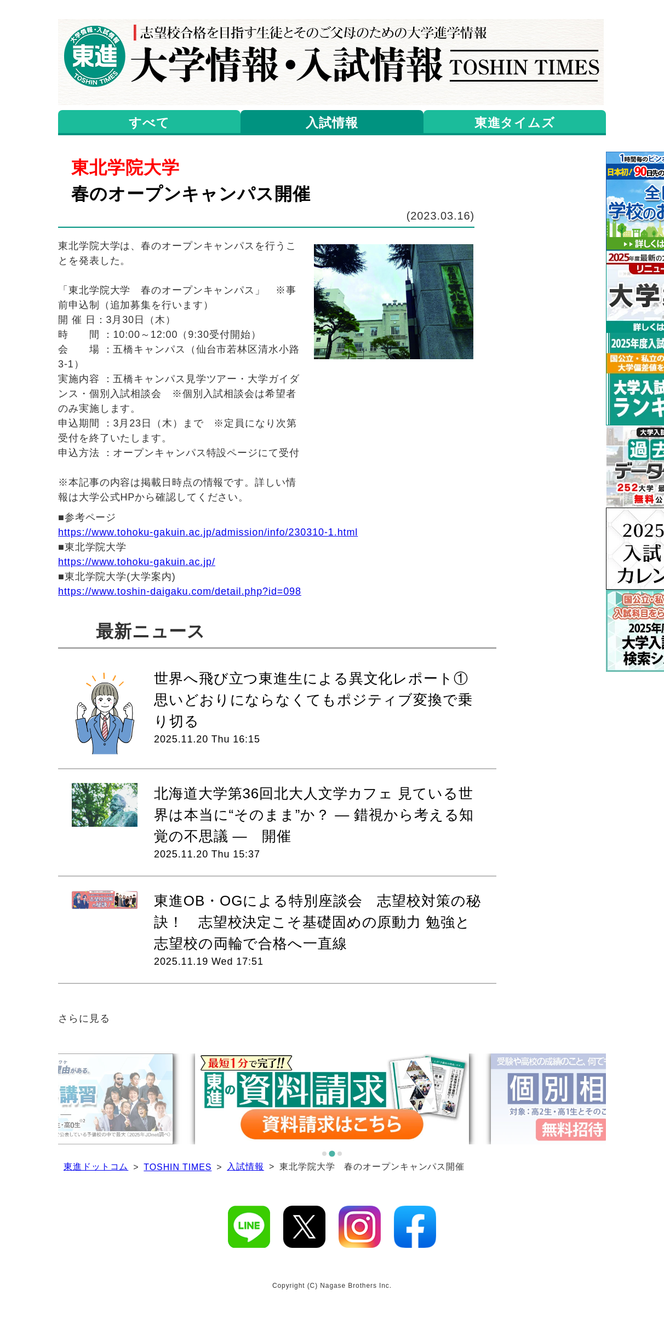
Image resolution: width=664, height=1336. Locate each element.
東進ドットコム (96, 1166)
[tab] (324, 1153)
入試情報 (245, 1166)
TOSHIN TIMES (177, 1167)
